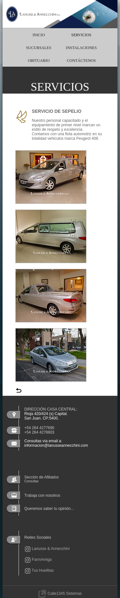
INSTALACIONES (81, 48)
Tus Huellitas (39, 570)
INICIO (39, 35)
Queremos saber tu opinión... (49, 508)
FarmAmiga (38, 559)
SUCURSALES (38, 48)
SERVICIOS (81, 35)
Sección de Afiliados (41, 479)
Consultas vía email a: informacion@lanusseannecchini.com (56, 443)
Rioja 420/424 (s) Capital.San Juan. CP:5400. (46, 415)
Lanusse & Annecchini (46, 548)
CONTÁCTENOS (81, 60)
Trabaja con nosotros (42, 495)
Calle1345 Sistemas (60, 593)
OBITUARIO (39, 60)
